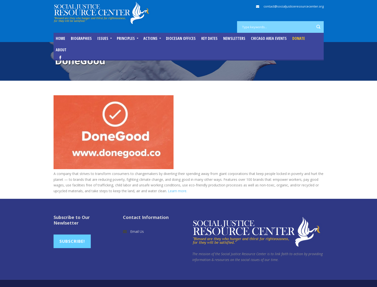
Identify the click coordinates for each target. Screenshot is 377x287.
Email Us (137, 231)
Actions (150, 38)
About (61, 49)
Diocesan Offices (181, 38)
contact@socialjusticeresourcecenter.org (294, 6)
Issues (102, 38)
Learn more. (177, 191)
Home (60, 38)
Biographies (81, 38)
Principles (126, 38)
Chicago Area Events (269, 38)
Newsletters (234, 38)
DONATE (298, 38)
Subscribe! (72, 241)
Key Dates (209, 38)
